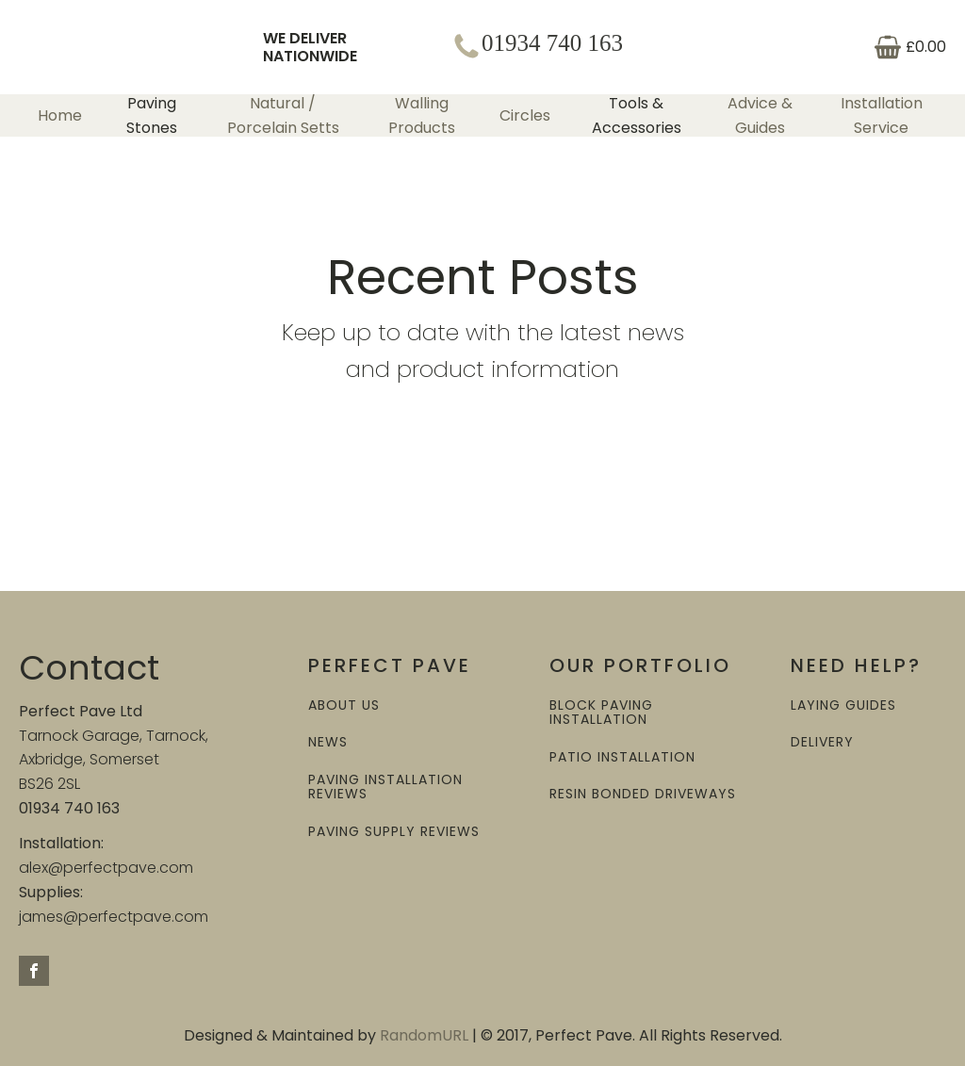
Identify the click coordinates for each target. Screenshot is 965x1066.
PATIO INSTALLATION (622, 757)
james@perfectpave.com (113, 916)
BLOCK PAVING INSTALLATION (601, 713)
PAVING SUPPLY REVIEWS (394, 832)
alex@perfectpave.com (106, 867)
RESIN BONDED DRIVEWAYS (642, 794)
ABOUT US (344, 705)
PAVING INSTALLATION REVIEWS (385, 787)
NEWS (328, 742)
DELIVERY (822, 742)
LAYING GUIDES (843, 705)
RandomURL (424, 1035)
